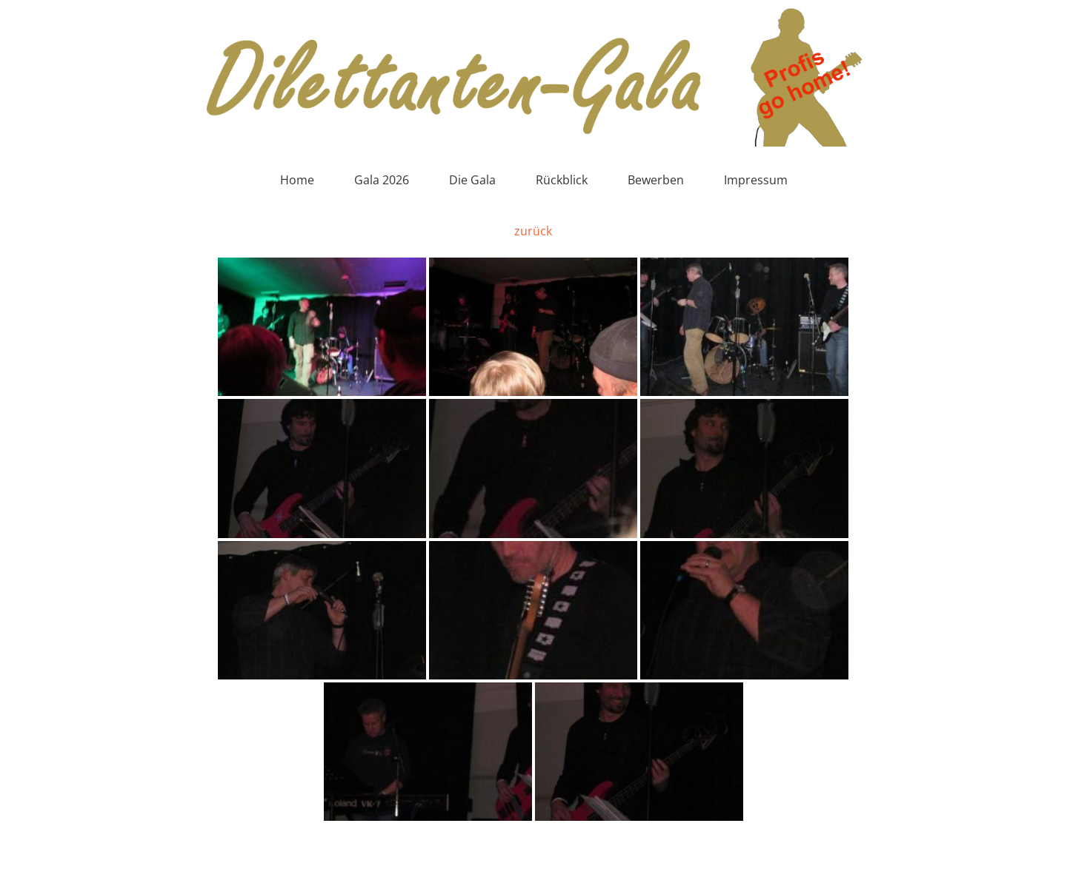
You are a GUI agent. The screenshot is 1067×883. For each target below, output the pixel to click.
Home (297, 180)
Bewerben (656, 180)
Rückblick (562, 180)
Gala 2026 (381, 180)
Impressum (756, 180)
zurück (533, 231)
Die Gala (472, 180)
